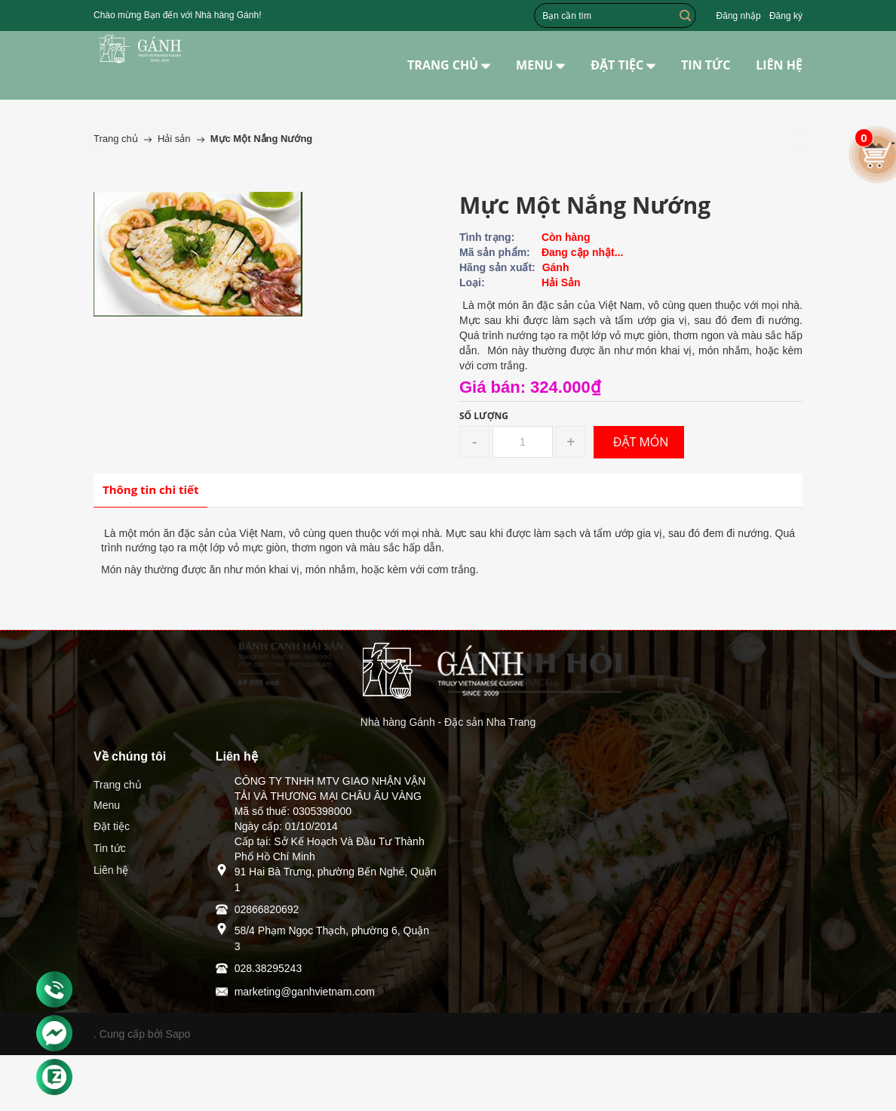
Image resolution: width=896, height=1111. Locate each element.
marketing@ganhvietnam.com (305, 992)
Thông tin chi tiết (150, 489)
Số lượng (483, 415)
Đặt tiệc (112, 826)
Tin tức (110, 848)
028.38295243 (268, 968)
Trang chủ (118, 785)
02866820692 (267, 909)
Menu (107, 805)
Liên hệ (111, 870)
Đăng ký (785, 16)
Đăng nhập (738, 16)
